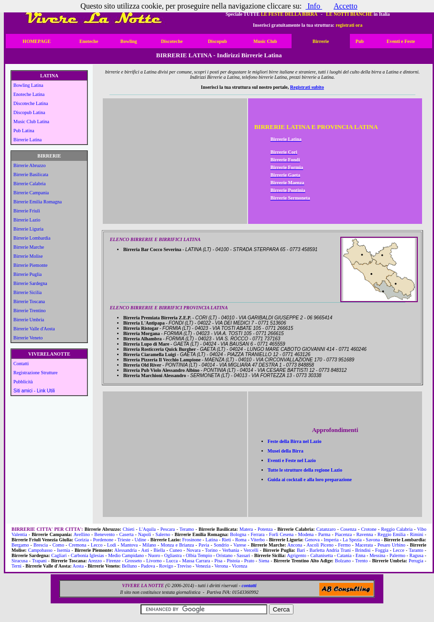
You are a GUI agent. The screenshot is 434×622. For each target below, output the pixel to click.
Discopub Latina (29, 112)
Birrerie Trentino (29, 310)
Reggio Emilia (392, 534)
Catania (344, 555)
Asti (145, 550)
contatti (248, 585)
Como (58, 545)
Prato (249, 560)
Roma (241, 539)
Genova (312, 539)
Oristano (224, 555)
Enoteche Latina (28, 94)
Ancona (294, 545)
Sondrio (221, 545)
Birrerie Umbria (28, 319)
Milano (149, 545)
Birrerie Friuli (26, 210)
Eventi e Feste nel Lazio (292, 460)
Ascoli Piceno (319, 545)
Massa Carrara (196, 560)
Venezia (203, 566)
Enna (361, 555)
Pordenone (103, 539)
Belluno (129, 566)
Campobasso (40, 550)
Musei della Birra (286, 450)
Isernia (63, 550)
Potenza (265, 529)
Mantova (129, 545)
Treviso (184, 566)
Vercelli (250, 550)
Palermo (397, 555)
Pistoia (233, 560)
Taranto (416, 550)
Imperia (331, 539)
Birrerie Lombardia (31, 238)
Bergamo (20, 545)
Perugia (416, 560)
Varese (239, 545)
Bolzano (343, 560)
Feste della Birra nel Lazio (295, 441)
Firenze (113, 560)
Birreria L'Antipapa (146, 323)
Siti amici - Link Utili (34, 390)
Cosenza (348, 529)
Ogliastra (173, 555)
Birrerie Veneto (28, 337)
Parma (324, 534)
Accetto (346, 6)
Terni (16, 566)
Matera (246, 529)
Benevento (104, 534)
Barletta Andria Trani (330, 550)
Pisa (219, 560)
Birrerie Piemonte (30, 265)
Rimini (416, 534)
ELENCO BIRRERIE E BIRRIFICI (146, 239)
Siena (264, 560)
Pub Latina (23, 130)
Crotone (368, 529)
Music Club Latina (31, 121)
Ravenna (364, 534)
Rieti (226, 539)
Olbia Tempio (199, 555)
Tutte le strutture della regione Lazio (305, 470)
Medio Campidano (126, 555)
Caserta (126, 534)
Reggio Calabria (396, 529)
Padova (148, 566)
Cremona (78, 545)
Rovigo (166, 566)
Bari (301, 550)
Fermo (344, 545)
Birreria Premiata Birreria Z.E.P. (159, 317)
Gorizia (82, 539)
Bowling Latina (28, 85)
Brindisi (362, 550)
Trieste (124, 539)
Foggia (382, 550)
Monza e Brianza (177, 545)
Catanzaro (326, 529)
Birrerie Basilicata (30, 174)
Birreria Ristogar (143, 328)
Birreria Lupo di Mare (148, 344)
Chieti (128, 529)
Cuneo (176, 550)
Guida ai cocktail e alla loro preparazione (310, 479)
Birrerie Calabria (29, 183)
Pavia (203, 545)
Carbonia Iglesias (87, 555)
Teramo (186, 529)
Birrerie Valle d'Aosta (34, 328)
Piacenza (343, 534)
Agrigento (296, 555)
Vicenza (239, 566)
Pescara (168, 529)
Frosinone (191, 539)
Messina (377, 555)
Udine (140, 539)
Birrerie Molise (28, 256)
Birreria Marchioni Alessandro (156, 375)
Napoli (144, 534)
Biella (159, 550)
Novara (193, 550)
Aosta (78, 566)
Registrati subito (307, 87)
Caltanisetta (321, 555)
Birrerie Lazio (26, 219)
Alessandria (125, 550)
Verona (221, 566)
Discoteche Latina (30, 103)
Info (313, 6)
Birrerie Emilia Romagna (37, 201)
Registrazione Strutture (35, 372)
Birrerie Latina (27, 139)
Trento (361, 560)
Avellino (82, 534)
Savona (373, 539)
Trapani (39, 560)
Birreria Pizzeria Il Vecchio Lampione (164, 359)
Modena (306, 534)
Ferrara (258, 534)
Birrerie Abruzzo (29, 165)
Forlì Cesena (281, 534)
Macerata (364, 545)
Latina (212, 539)
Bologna (238, 534)
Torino (211, 550)
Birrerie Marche (28, 247)
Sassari (243, 555)
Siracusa (19, 560)
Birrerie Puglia (27, 274)
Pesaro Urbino (391, 545)
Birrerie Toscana (29, 301)
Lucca (171, 560)
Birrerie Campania (31, 192)
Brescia (40, 545)
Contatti (21, 363)
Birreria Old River (144, 365)
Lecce (398, 550)
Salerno (162, 534)
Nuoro (154, 555)
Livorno (154, 560)
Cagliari (58, 555)
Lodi (111, 545)
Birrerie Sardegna (30, 283)
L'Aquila (147, 529)
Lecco (96, 545)
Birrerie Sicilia (27, 292)
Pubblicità (23, 381)
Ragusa (416, 555)
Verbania (230, 550)
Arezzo (95, 560)
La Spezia (352, 539)
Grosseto (133, 560)
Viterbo (257, 539)
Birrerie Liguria (28, 229)
